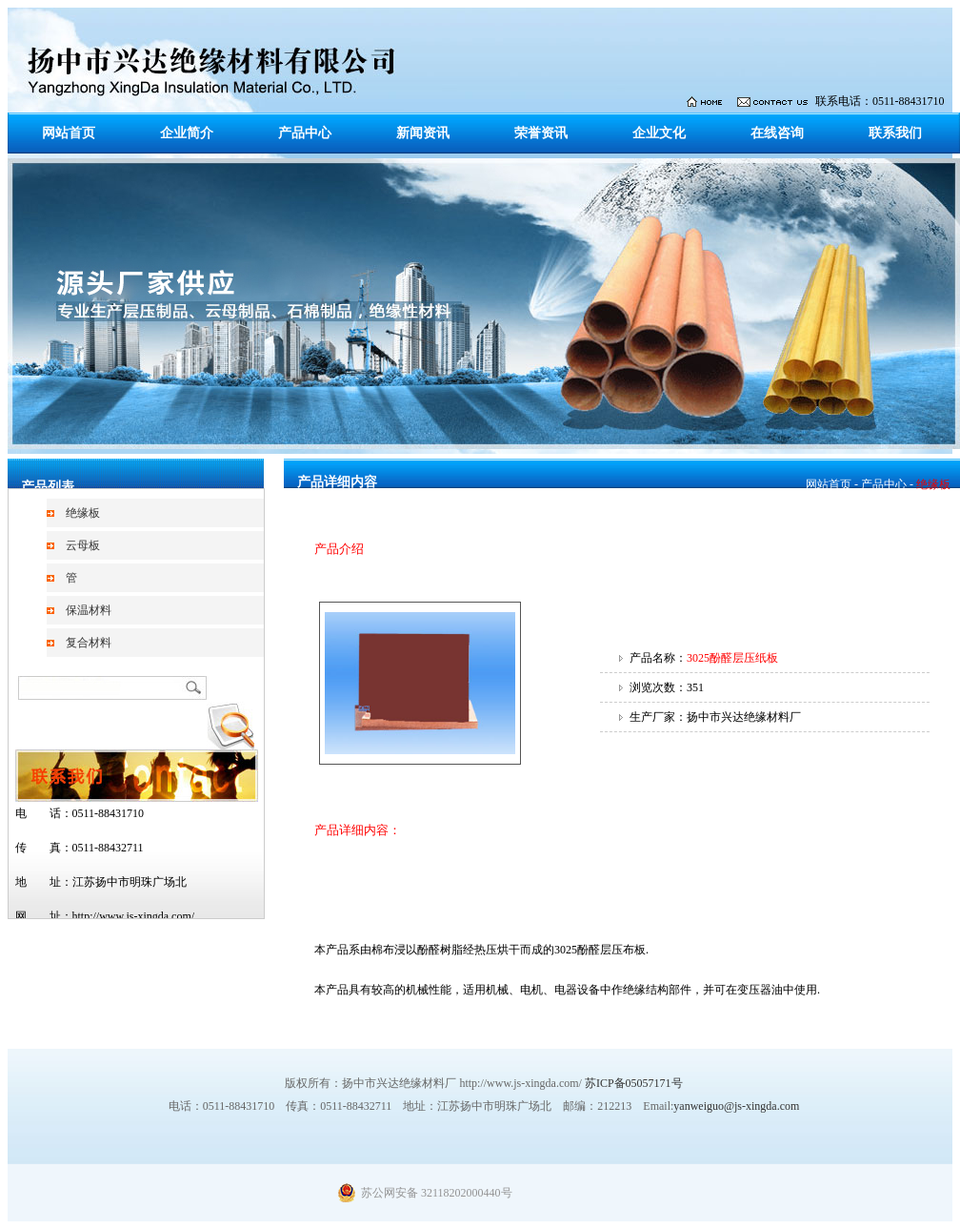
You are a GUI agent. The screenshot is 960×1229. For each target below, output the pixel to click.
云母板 (83, 545)
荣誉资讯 (541, 133)
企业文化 (659, 133)
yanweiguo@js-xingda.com (736, 1106)
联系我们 (895, 133)
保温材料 (88, 610)
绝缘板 (83, 513)
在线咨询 (777, 133)
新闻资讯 (423, 133)
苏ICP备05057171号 (634, 1083)
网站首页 (68, 133)
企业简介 (186, 133)
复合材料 (88, 642)
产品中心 (304, 133)
